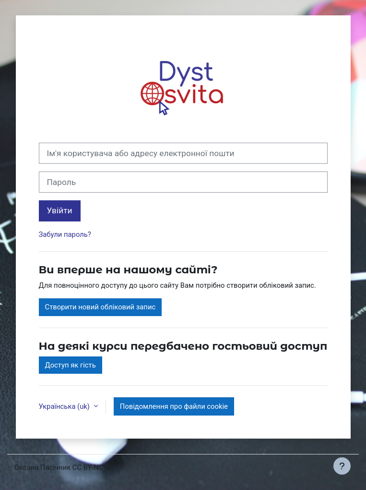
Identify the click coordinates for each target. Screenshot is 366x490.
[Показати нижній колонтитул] (342, 466)
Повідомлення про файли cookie (174, 406)
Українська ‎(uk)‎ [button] (65, 406)
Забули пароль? (65, 234)
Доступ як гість (70, 365)
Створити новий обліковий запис (100, 307)
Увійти (59, 210)
